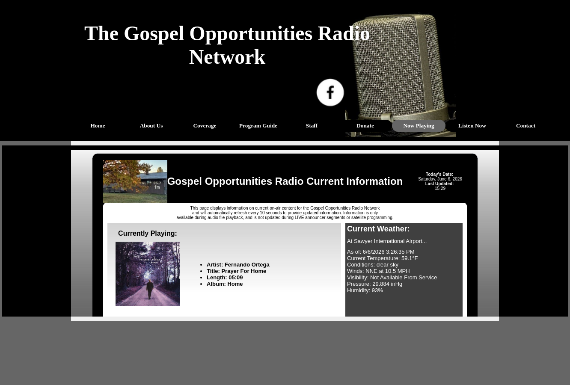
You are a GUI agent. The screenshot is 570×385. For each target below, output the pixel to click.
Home (97, 125)
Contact (525, 125)
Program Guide (258, 125)
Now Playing (418, 125)
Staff (312, 125)
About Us (151, 125)
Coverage (204, 125)
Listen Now (472, 125)
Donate (365, 125)
